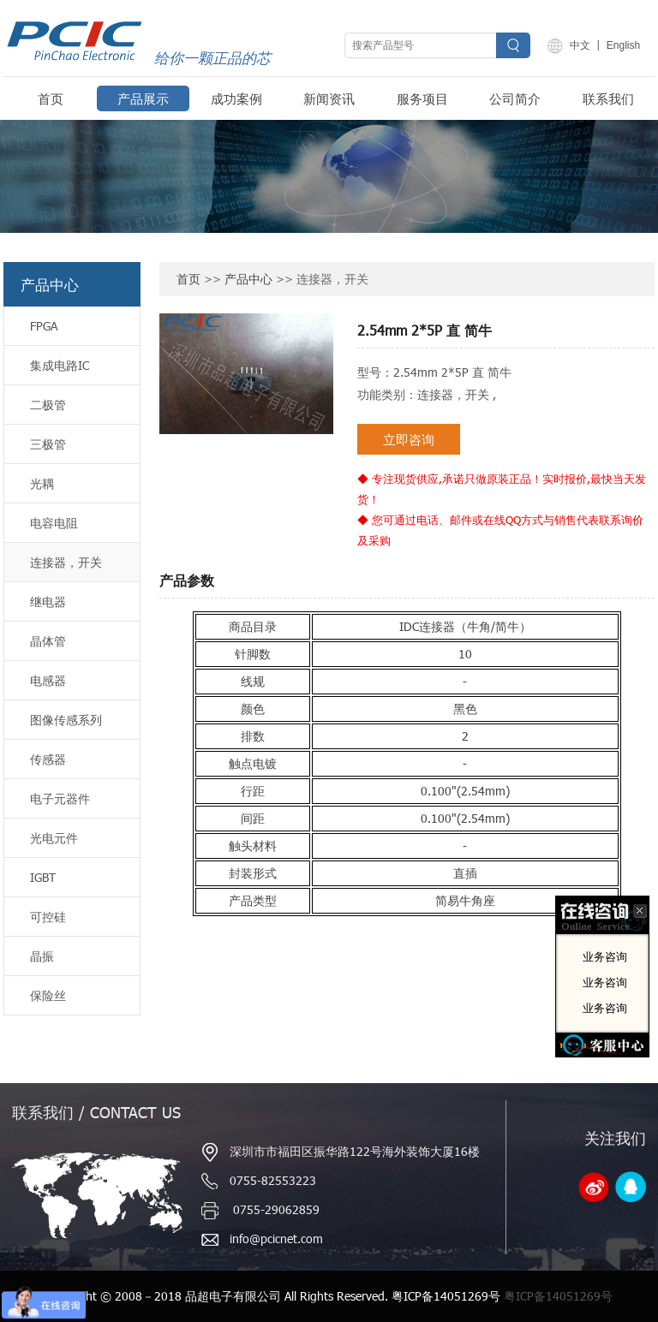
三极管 (48, 444)
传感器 (48, 759)
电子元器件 (60, 798)
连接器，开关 (66, 562)
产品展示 (143, 98)
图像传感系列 (66, 720)
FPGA (43, 326)
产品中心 (248, 279)
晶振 (42, 956)
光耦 (42, 483)
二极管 (48, 404)
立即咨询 (408, 439)
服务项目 (422, 98)
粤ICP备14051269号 (558, 1296)
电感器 (48, 680)
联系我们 (608, 98)
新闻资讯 (329, 98)
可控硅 (48, 916)
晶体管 (48, 641)
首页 (50, 98)
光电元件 (54, 838)
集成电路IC (59, 365)
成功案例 (236, 98)
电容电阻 (54, 523)
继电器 (48, 601)
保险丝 (48, 995)
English (623, 45)
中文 (580, 45)
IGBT (43, 877)
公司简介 (515, 98)
